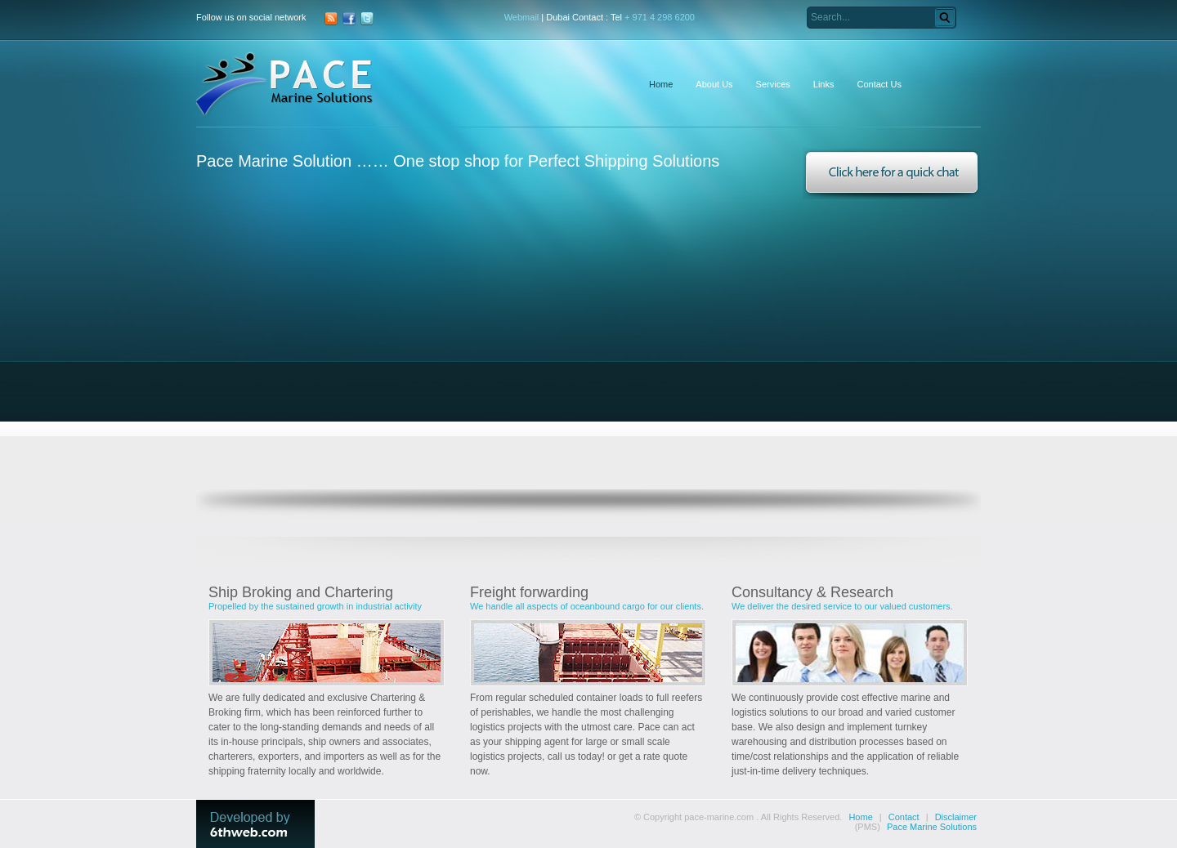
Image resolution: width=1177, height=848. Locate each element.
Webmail (521, 17)
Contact (904, 817)
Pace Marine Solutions (932, 827)
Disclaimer (956, 817)
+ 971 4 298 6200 (659, 17)
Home (860, 817)
